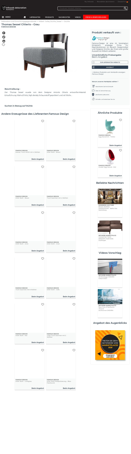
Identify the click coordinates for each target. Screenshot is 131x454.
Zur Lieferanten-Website (110, 62)
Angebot (110, 67)
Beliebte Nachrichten (110, 182)
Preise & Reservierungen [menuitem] (95, 17)
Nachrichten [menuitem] (64, 17)
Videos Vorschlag (110, 252)
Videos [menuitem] (78, 17)
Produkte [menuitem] (49, 17)
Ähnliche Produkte (110, 112)
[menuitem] (3, 17)
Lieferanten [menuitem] (35, 17)
